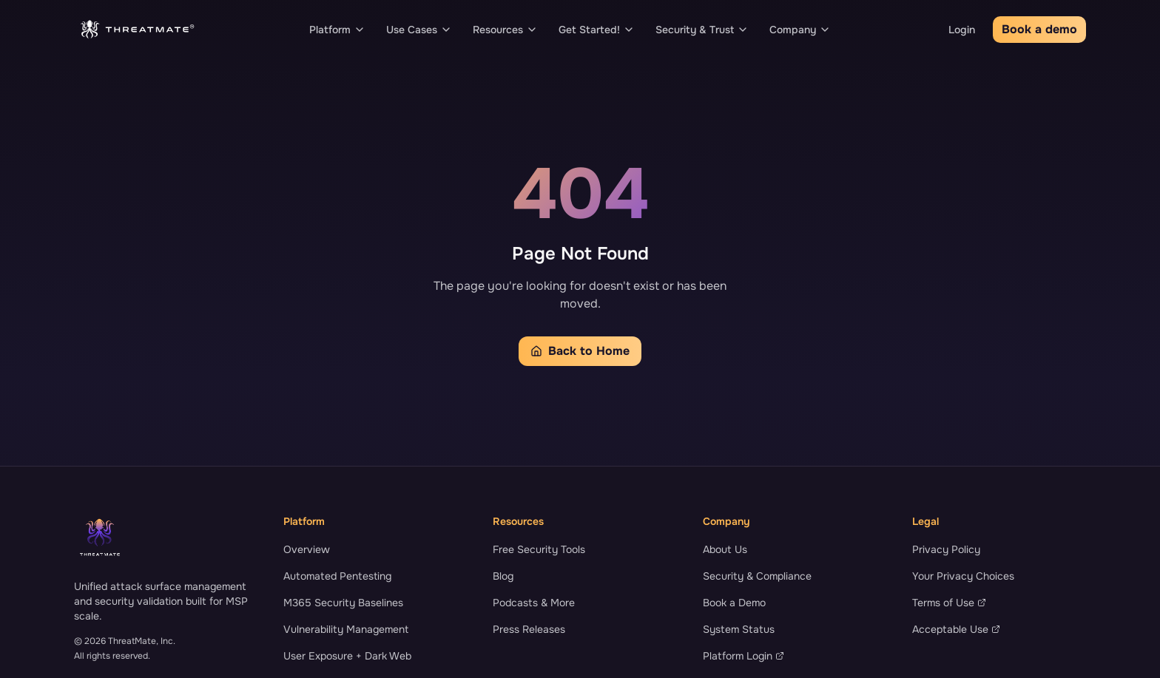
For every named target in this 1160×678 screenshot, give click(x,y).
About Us (725, 549)
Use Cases (419, 29)
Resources (505, 29)
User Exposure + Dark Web (347, 655)
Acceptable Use (956, 629)
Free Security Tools (539, 549)
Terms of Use (949, 602)
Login (961, 29)
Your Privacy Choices (963, 576)
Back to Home (580, 351)
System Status (739, 629)
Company (800, 29)
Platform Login (743, 655)
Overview (306, 549)
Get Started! (597, 29)
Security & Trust (702, 29)
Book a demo (1039, 29)
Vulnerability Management (345, 629)
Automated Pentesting (337, 576)
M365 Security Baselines (343, 602)
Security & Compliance (757, 576)
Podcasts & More (534, 602)
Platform (337, 29)
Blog (503, 576)
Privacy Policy (946, 549)
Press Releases (529, 629)
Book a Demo (734, 602)
